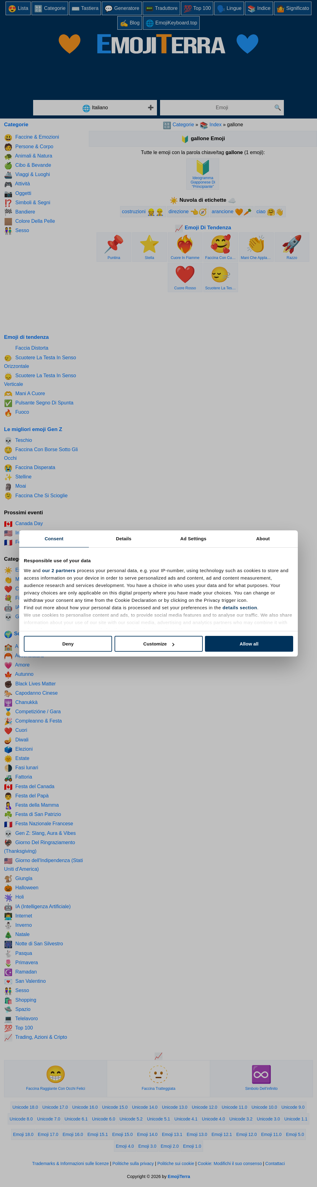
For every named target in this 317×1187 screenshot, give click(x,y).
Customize (158, 643)
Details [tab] (124, 538)
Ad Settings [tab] (193, 538)
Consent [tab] (54, 538)
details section (240, 607)
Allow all (249, 643)
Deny (68, 643)
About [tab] (263, 538)
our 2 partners (59, 570)
